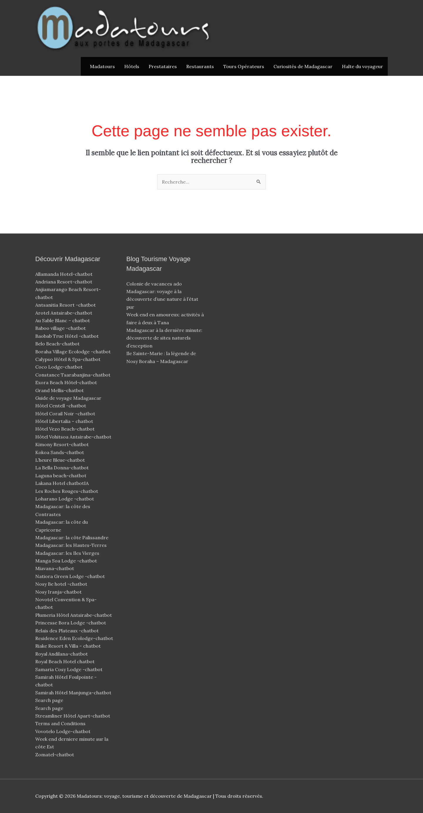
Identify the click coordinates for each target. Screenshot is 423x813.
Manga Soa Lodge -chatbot (66, 561)
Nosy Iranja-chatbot (59, 592)
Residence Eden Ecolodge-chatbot (74, 638)
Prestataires (163, 66)
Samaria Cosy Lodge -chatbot (69, 669)
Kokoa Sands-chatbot (60, 452)
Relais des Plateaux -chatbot (67, 631)
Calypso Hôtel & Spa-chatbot (68, 359)
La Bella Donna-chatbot (62, 468)
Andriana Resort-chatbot (64, 282)
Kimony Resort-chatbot (62, 444)
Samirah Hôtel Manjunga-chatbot (74, 693)
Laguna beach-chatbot (61, 475)
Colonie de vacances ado (154, 284)
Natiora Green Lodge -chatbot (70, 576)
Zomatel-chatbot (55, 754)
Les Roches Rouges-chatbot (67, 491)
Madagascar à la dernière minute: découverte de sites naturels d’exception (164, 338)
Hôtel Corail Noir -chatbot (65, 413)
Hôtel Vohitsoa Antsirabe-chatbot (74, 437)
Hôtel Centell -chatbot (61, 406)
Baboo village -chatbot (61, 328)
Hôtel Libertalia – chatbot (64, 421)
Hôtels (131, 66)
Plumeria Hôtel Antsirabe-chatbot (74, 615)
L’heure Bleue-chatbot (60, 460)
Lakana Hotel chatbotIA (62, 483)
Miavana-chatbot (55, 568)
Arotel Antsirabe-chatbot (64, 313)
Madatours (102, 66)
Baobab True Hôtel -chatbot (67, 336)
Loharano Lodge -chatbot (65, 499)
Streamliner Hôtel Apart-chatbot (73, 716)
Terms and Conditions (60, 723)
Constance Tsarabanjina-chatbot (73, 375)
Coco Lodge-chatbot (59, 367)
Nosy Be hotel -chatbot (61, 584)
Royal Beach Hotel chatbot (65, 661)
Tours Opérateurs (243, 66)
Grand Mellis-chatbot (60, 390)
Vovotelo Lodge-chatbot (63, 731)
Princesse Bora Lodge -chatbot (70, 623)
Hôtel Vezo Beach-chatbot (65, 429)
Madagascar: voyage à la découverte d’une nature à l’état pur (162, 299)
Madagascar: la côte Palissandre (71, 537)
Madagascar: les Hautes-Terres (71, 545)
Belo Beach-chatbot (58, 344)
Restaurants (200, 66)
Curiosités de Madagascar (303, 66)
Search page (49, 700)
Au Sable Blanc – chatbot (62, 320)
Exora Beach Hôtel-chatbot (66, 382)
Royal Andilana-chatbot (62, 654)
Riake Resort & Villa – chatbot (68, 646)
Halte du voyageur (362, 66)
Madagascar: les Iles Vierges (67, 553)
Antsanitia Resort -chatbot (65, 305)
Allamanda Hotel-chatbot (64, 274)
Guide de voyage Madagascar (68, 398)
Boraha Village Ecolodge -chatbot (73, 352)
